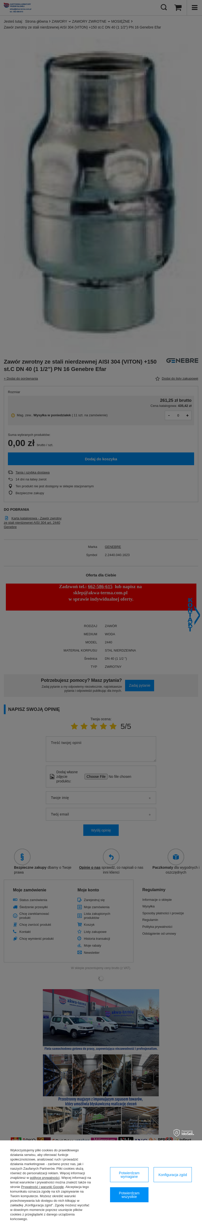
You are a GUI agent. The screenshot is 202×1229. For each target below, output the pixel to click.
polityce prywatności (44, 1178)
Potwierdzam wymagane (129, 1175)
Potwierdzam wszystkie (129, 1195)
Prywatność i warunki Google (42, 1187)
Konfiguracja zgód (172, 1175)
